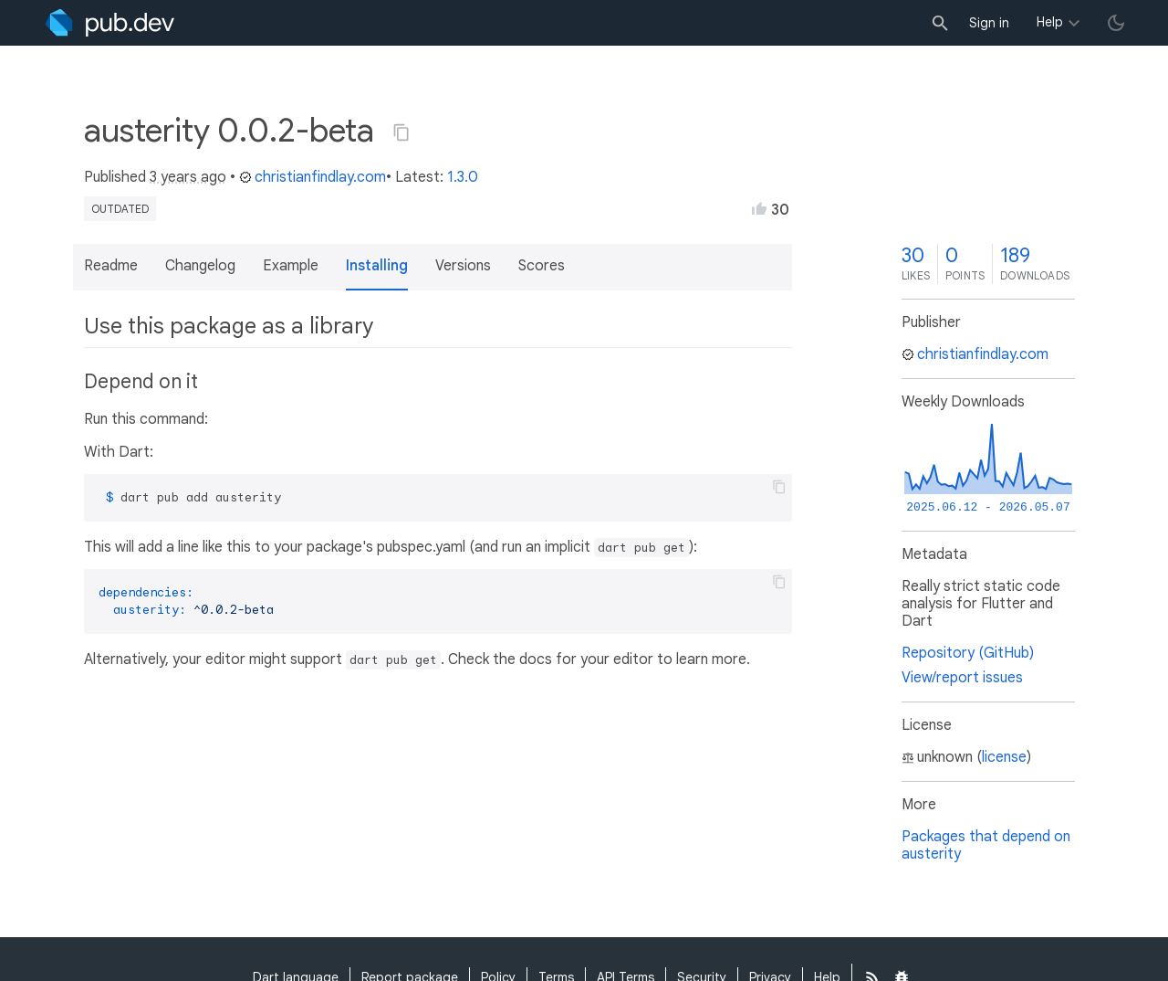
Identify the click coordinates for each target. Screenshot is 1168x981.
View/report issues (962, 678)
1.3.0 (462, 177)
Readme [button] (111, 266)
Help (1050, 22)
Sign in (989, 23)
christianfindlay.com (312, 177)
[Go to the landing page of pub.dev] (110, 23)
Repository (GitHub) (968, 653)
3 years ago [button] (188, 177)
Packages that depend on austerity (986, 845)
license (1004, 757)
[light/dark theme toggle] (1116, 23)
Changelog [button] (200, 266)
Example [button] (290, 266)
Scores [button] (541, 266)
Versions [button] (463, 266)
